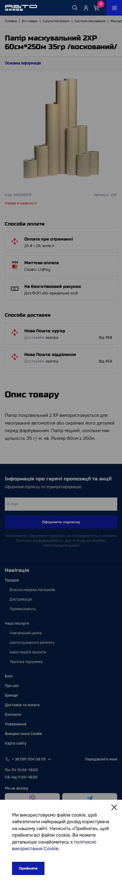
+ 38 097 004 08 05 (28, 759)
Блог (9, 676)
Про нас (12, 685)
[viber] (32, 798)
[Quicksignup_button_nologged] (86, 8)
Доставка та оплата (22, 705)
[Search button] (75, 8)
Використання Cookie (23, 733)
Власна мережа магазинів (32, 589)
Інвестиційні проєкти (28, 652)
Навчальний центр (26, 633)
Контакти (13, 714)
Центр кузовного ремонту (32, 642)
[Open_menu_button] (114, 8)
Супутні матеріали (56, 21)
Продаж (12, 580)
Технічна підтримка (26, 661)
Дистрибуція (21, 599)
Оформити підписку (61, 522)
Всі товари (30, 21)
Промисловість (23, 609)
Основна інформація (23, 63)
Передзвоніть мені (101, 759)
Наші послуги (17, 623)
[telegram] (89, 798)
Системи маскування (90, 21)
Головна (11, 21)
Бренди (11, 695)
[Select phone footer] (49, 759)
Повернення (15, 724)
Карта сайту (15, 743)
